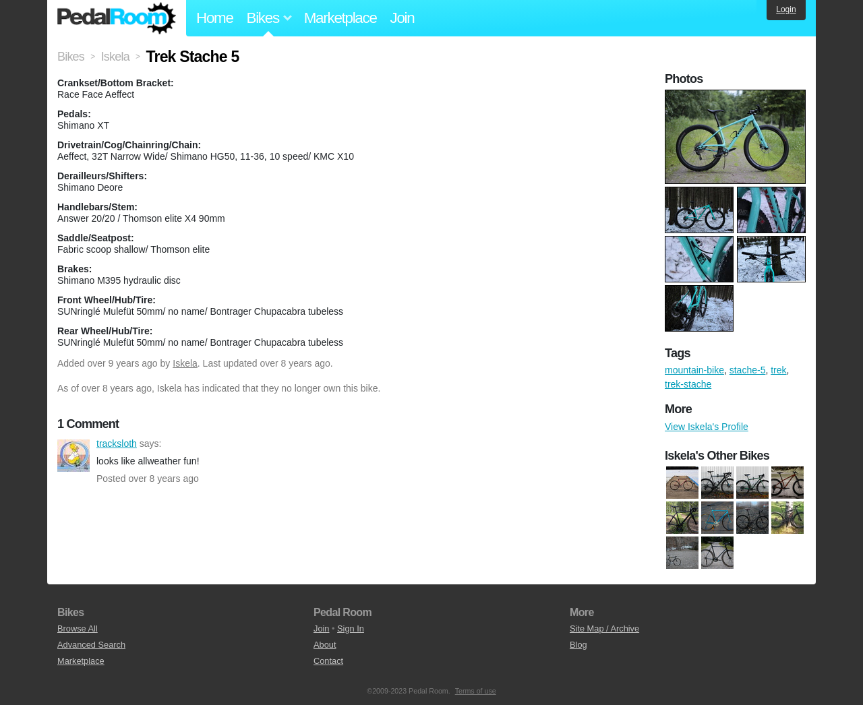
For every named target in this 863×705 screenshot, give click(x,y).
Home (214, 17)
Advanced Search (91, 645)
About (325, 645)
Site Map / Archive (604, 628)
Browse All (77, 628)
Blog (578, 645)
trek (778, 370)
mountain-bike (694, 370)
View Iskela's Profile (706, 426)
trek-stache (688, 384)
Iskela (185, 363)
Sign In (350, 628)
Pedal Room (116, 18)
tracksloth (73, 455)
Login (786, 9)
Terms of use (475, 691)
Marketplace (340, 17)
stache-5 (748, 370)
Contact (328, 661)
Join (402, 17)
